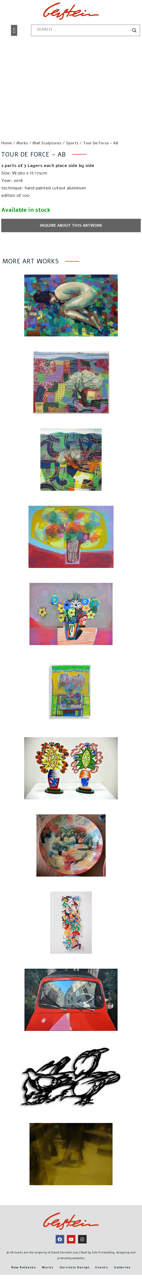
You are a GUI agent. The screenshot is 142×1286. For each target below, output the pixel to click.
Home (6, 143)
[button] (14, 30)
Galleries (122, 1267)
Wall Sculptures (46, 143)
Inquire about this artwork (71, 225)
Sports (72, 143)
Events (101, 1267)
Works (22, 143)
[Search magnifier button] (134, 30)
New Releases (23, 1267)
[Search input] (83, 29)
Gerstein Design (75, 1267)
